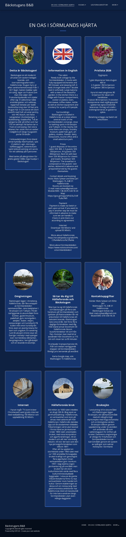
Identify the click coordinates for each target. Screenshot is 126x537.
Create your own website (30, 531)
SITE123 (17, 531)
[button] (82, 5)
